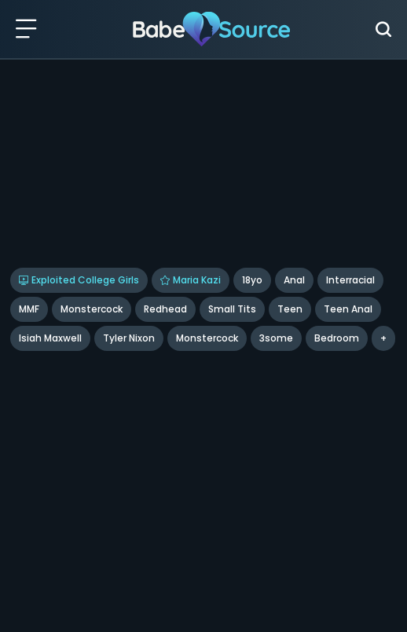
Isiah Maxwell (50, 338)
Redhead (165, 309)
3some (276, 338)
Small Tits (232, 309)
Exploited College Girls (79, 280)
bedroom (336, 338)
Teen (289, 309)
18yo (252, 280)
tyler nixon (129, 338)
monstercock (207, 338)
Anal (294, 280)
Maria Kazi (190, 280)
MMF (29, 309)
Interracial (350, 280)
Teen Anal (348, 309)
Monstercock (91, 309)
